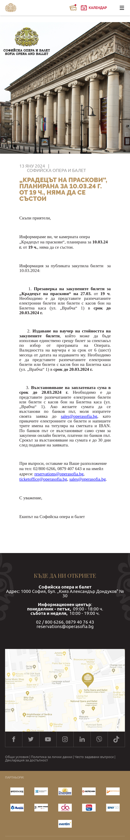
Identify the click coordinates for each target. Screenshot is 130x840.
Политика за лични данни (51, 757)
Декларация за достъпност (26, 760)
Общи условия (17, 757)
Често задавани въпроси (94, 757)
